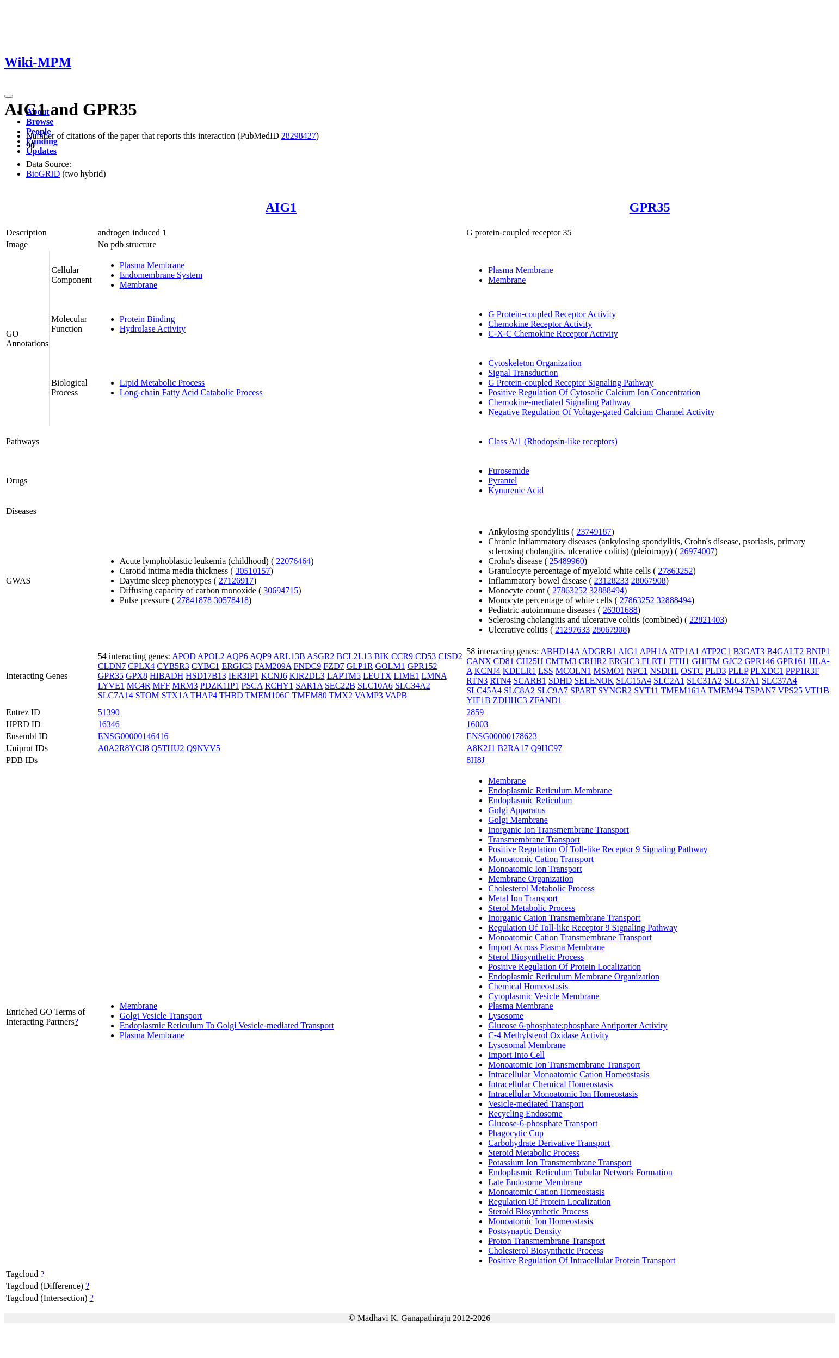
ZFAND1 (545, 700)
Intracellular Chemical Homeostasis (550, 1084)
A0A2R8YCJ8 (123, 748)
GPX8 (136, 675)
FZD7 (333, 666)
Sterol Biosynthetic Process (536, 957)
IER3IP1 (244, 675)
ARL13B (289, 656)
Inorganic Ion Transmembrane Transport (558, 829)
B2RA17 (513, 748)
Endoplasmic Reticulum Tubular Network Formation (580, 1172)
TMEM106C (267, 695)
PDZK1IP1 (219, 685)
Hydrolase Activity (153, 328)
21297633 (572, 629)
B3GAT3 (748, 651)
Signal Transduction (523, 372)
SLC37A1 (742, 680)
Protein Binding (147, 319)
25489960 (567, 561)
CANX (478, 661)
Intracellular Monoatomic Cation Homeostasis (568, 1074)
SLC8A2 (519, 690)
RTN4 (500, 680)
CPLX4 (141, 666)
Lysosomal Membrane (527, 1045)
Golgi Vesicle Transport (161, 1015)
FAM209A (272, 666)
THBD (231, 695)
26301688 (620, 610)
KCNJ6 (274, 675)
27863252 (675, 570)
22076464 (293, 561)
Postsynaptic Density (525, 1231)
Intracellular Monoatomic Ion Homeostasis (563, 1094)
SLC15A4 (633, 680)
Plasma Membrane (152, 265)
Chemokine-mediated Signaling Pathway (559, 402)
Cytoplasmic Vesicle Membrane (543, 996)
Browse (39, 121)
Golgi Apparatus (516, 810)
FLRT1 (654, 661)
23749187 (593, 531)
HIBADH (166, 675)
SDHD (560, 680)
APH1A (653, 651)
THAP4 (203, 695)
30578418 (231, 600)
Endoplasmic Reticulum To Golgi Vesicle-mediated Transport (227, 1025)
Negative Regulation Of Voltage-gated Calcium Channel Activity (601, 412)
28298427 (298, 135)
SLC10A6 (375, 685)
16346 (109, 724)
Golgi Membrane (518, 819)
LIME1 (406, 675)
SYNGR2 (615, 690)
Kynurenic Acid (516, 490)
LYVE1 (111, 685)
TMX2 (341, 695)
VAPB (396, 695)
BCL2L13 (354, 656)
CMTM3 (561, 661)
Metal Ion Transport (523, 898)
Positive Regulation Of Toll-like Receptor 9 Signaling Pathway (597, 849)
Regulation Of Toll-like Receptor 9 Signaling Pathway (582, 927)
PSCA (252, 685)
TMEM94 (725, 690)
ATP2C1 (716, 651)
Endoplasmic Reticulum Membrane (550, 790)
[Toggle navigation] (8, 96)
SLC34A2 (412, 685)
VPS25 (790, 690)
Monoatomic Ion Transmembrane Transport (564, 1064)
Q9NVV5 (203, 748)
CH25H (530, 661)
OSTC (692, 670)
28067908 (648, 580)
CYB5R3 (173, 666)
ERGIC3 (236, 666)
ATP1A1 (684, 651)
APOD (184, 656)
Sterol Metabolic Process (531, 908)
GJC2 (732, 661)
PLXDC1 (766, 670)
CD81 (503, 661)
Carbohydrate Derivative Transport (549, 1143)
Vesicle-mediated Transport (536, 1103)
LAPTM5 (344, 675)
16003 (477, 724)
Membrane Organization (530, 878)
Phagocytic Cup (516, 1133)
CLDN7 (112, 666)
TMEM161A (683, 690)
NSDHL (664, 670)
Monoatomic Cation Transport (541, 859)
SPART (583, 690)
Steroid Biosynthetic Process (538, 1211)
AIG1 (281, 207)
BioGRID (43, 173)
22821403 (706, 619)
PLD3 (715, 670)
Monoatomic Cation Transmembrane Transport (570, 937)
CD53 (425, 656)
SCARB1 (529, 680)
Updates (41, 151)
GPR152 (422, 666)
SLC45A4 (484, 690)
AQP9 (261, 656)
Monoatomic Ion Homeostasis (540, 1221)
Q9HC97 (546, 748)
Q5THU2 (167, 748)
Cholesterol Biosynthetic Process (545, 1250)
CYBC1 (206, 666)
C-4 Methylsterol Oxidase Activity (548, 1035)
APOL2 (211, 656)
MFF (161, 685)
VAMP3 (369, 695)
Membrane (138, 284)
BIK (381, 656)
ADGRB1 (599, 651)
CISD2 (450, 656)
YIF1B (478, 700)
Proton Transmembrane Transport (546, 1240)
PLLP (738, 670)
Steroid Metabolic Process (533, 1152)
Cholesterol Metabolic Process (541, 888)
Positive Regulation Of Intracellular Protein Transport (581, 1260)
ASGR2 (321, 656)
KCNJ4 (487, 670)
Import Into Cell (516, 1054)
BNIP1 (818, 651)
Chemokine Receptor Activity (540, 323)
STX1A (175, 695)
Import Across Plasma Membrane (546, 947)
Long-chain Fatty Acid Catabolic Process (191, 392)
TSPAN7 (760, 690)
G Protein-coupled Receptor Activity (552, 314)
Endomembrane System (161, 275)
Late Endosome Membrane (535, 1182)
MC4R (139, 685)
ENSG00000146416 (133, 736)
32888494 (606, 590)
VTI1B (817, 690)
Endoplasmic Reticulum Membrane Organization (573, 976)
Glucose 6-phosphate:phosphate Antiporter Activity (577, 1025)
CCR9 (402, 656)
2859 (475, 712)
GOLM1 (390, 666)
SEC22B (340, 685)
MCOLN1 (573, 670)
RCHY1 (279, 685)
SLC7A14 (115, 695)
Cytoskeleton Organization (535, 363)
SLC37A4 (779, 680)
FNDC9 (308, 666)
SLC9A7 (552, 690)
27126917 (236, 580)
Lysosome (505, 1015)
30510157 (253, 570)
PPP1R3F (802, 670)
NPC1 (636, 670)
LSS (545, 670)
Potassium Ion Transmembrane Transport (560, 1162)
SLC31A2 (704, 680)
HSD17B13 (206, 675)
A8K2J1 (480, 748)
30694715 (280, 590)
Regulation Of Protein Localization (549, 1201)
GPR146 (759, 661)
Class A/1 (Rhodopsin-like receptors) (553, 441)
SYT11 (646, 690)
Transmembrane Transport (534, 839)
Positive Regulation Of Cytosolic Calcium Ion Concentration (594, 392)
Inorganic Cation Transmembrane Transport (564, 917)
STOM (147, 695)
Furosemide (508, 470)
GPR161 (791, 661)
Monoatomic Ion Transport (535, 868)
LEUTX (377, 675)
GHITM (706, 661)
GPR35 (650, 207)
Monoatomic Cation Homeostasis (546, 1191)
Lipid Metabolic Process (162, 382)
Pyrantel (502, 480)
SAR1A (309, 685)
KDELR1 (519, 670)
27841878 (194, 600)
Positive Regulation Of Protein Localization (564, 966)
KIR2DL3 (307, 675)
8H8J (475, 760)
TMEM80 (309, 695)
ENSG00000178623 (501, 736)
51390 (109, 712)
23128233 (611, 580)
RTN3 (477, 680)
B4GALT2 (785, 651)
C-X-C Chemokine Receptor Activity (553, 333)
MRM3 (185, 685)
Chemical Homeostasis (528, 986)
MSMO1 (609, 670)
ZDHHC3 (510, 700)
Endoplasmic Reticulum (530, 800)
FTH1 (679, 661)
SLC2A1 (668, 680)
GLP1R (359, 666)
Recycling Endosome (525, 1113)
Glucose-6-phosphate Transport (542, 1123)
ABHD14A (560, 651)
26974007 (697, 551)
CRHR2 (592, 661)
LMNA (433, 675)
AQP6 (237, 656)
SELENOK (594, 680)
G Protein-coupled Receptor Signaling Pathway (570, 382)
